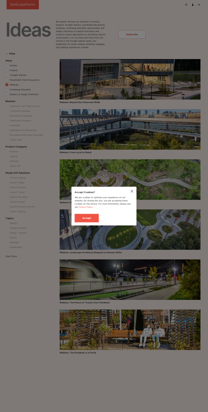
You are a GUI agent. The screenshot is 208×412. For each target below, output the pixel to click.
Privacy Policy (85, 207)
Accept (86, 218)
